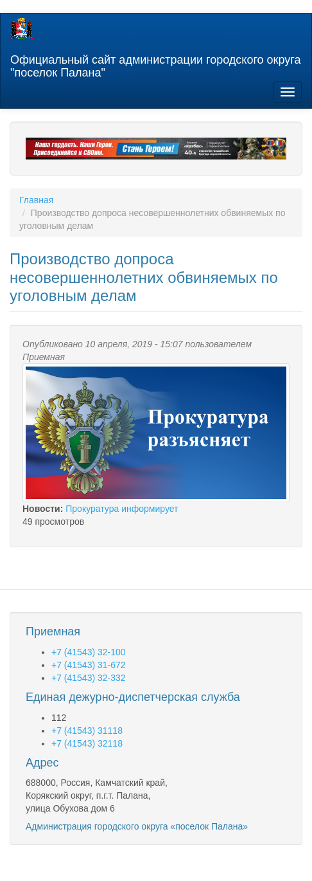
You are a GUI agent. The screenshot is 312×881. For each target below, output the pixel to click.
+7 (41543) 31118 (87, 730)
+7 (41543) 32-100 (88, 652)
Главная (36, 200)
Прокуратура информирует (121, 509)
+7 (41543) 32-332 (88, 678)
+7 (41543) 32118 (87, 743)
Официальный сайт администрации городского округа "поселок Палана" (155, 64)
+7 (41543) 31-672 (88, 665)
